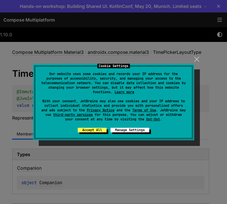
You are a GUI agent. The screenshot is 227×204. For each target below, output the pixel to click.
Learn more (124, 92)
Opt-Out (153, 119)
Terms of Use (144, 110)
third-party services (73, 114)
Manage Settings (130, 130)
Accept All (92, 130)
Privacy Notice (100, 110)
